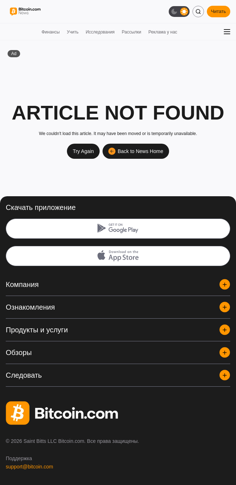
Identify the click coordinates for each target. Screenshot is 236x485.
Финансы (50, 32)
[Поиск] (198, 11)
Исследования (100, 32)
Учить (72, 32)
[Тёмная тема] (179, 11)
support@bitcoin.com (29, 467)
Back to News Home (135, 151)
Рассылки (131, 32)
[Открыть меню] (227, 31)
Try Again (83, 151)
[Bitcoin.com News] (25, 12)
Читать (218, 11)
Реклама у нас (162, 32)
